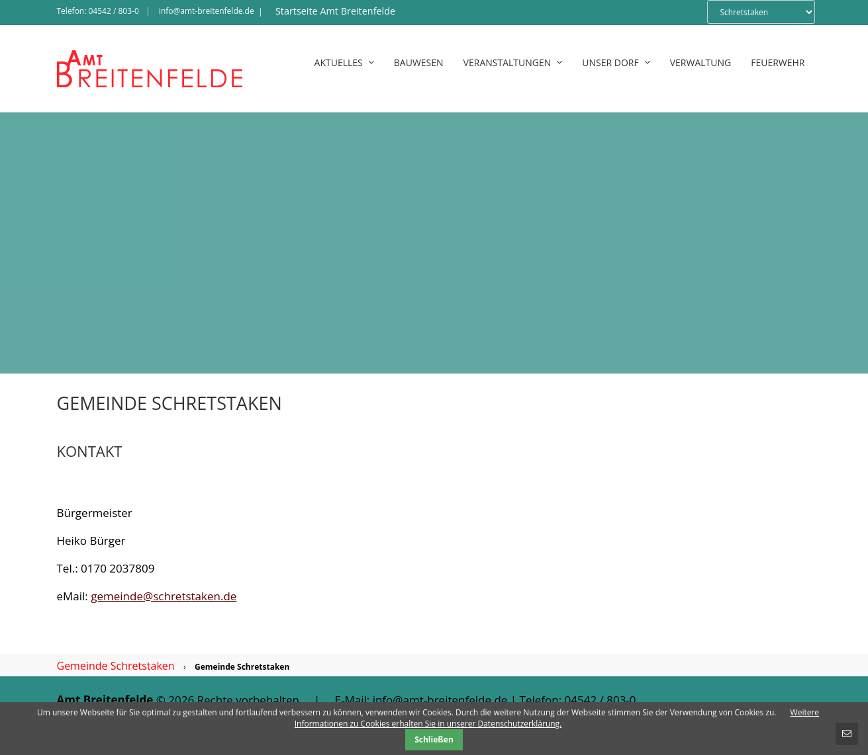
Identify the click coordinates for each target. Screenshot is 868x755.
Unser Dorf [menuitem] (616, 62)
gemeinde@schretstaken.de (163, 596)
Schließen (434, 739)
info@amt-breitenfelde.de (206, 11)
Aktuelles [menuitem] (344, 62)
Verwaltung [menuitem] (701, 62)
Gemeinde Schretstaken (116, 665)
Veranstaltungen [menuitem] (513, 62)
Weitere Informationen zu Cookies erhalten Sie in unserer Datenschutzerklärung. (557, 718)
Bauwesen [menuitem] (419, 62)
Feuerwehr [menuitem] (777, 62)
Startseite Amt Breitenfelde (335, 11)
